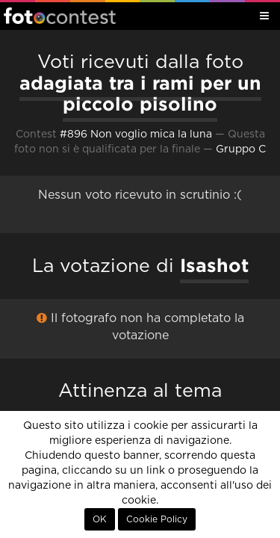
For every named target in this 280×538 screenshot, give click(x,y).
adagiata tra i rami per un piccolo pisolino (140, 93)
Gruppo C (241, 149)
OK (100, 519)
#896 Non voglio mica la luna (136, 134)
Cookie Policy (156, 519)
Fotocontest (60, 15)
